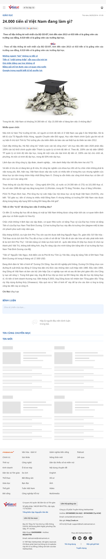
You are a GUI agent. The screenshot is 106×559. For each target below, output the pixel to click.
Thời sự (6, 462)
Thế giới (6, 488)
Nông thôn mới (56, 457)
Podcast (80, 452)
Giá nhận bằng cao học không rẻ (19, 63)
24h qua (80, 457)
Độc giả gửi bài (93, 544)
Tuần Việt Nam (28, 488)
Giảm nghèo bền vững (59, 452)
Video (52, 488)
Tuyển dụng (81, 548)
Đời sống (6, 493)
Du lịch (25, 473)
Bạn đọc (25, 483)
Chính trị (6, 457)
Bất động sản (27, 478)
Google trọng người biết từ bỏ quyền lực (23, 70)
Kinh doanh (8, 467)
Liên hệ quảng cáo (68, 503)
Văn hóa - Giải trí (29, 452)
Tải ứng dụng (70, 544)
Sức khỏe (26, 457)
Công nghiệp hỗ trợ (30, 493)
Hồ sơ (52, 478)
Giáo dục (8, 15)
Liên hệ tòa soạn (31, 518)
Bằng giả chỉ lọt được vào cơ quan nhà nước (24, 67)
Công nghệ (27, 462)
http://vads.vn (72, 520)
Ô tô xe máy (27, 467)
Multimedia (54, 493)
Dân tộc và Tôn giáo (11, 473)
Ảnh (51, 483)
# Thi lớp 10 (29, 7)
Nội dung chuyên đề (58, 467)
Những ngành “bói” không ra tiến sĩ (20, 56)
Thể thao (6, 478)
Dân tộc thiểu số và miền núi (62, 462)
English (53, 473)
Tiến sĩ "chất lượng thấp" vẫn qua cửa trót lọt (25, 60)
